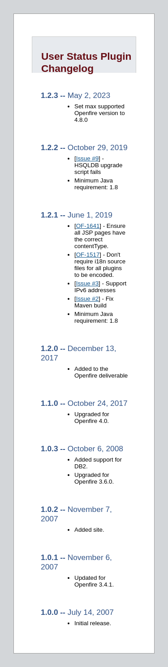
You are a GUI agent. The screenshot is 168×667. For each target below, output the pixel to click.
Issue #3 (87, 283)
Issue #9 (87, 158)
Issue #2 (87, 298)
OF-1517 (88, 254)
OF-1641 (88, 225)
